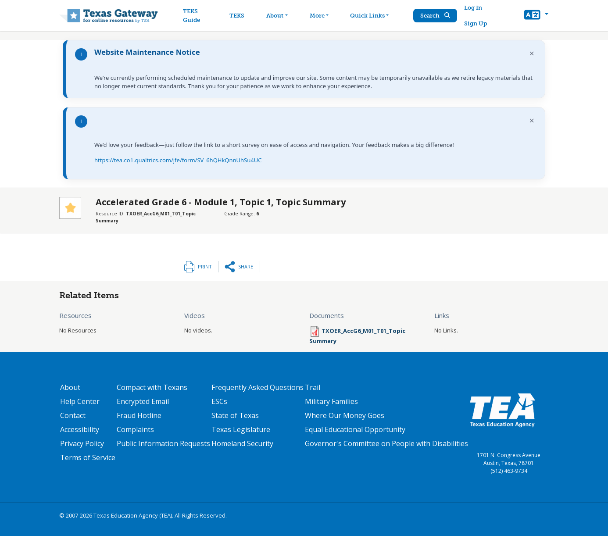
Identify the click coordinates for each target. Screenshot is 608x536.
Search (435, 15)
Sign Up (475, 23)
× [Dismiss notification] (531, 53)
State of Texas (235, 415)
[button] (536, 16)
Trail (312, 387)
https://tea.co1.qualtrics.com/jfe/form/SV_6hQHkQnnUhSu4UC (177, 160)
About (70, 387)
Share (245, 266)
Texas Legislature (240, 429)
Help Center (80, 401)
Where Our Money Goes (344, 415)
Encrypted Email (143, 401)
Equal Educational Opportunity (355, 429)
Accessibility (79, 429)
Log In (473, 7)
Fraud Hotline (139, 415)
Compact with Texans (152, 387)
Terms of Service (87, 457)
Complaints (135, 429)
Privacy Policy (82, 443)
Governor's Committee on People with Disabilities (386, 443)
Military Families (331, 401)
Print (205, 266)
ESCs (219, 401)
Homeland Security (242, 443)
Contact (73, 415)
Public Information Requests (163, 443)
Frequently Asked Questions (257, 387)
